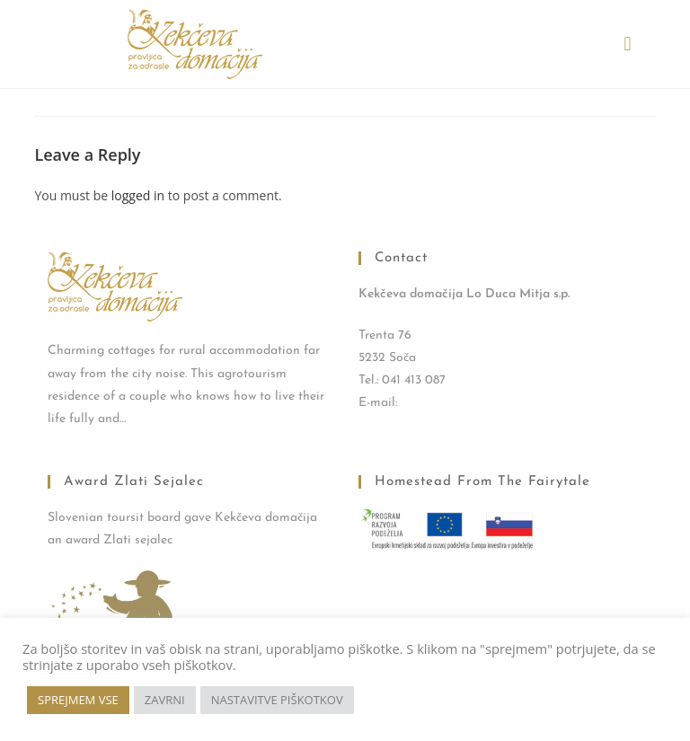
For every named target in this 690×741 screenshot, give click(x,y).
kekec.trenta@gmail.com (465, 403)
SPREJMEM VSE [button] (78, 700)
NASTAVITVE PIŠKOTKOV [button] (277, 700)
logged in (137, 195)
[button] (627, 44)
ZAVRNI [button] (165, 700)
